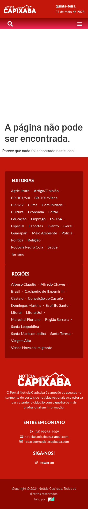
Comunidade (52, 204)
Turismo (17, 254)
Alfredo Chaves (53, 284)
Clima (32, 204)
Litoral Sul (34, 312)
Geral (67, 226)
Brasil (15, 291)
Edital (53, 212)
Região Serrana (57, 319)
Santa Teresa (60, 333)
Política (17, 240)
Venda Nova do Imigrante (31, 347)
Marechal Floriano (26, 319)
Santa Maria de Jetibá (28, 333)
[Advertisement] (44, 75)
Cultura (17, 212)
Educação (19, 219)
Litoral (16, 312)
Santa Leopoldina (25, 326)
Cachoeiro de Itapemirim (45, 291)
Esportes (36, 226)
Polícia (66, 233)
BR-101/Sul (20, 197)
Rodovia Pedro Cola (27, 247)
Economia (36, 212)
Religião (34, 240)
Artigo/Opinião (46, 190)
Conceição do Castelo (45, 298)
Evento (53, 226)
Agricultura (20, 190)
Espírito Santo (57, 305)
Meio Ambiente (44, 233)
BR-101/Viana (45, 197)
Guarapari (19, 233)
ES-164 (56, 219)
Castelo (17, 298)
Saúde (52, 247)
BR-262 (17, 204)
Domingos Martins (26, 305)
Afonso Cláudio (23, 284)
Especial (17, 226)
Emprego (38, 219)
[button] (79, 24)
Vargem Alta (21, 340)
